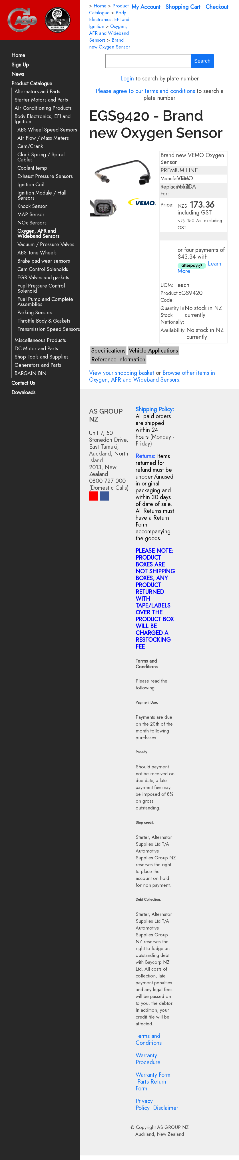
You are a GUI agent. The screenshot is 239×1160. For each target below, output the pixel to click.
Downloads (23, 393)
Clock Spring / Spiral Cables (41, 157)
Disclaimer (165, 1108)
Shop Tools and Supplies (42, 357)
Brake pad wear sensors (43, 261)
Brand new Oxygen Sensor (109, 43)
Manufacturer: (175, 178)
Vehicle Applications (153, 351)
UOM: (166, 285)
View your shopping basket (121, 373)
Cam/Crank (30, 146)
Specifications (108, 351)
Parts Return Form (151, 1085)
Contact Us (23, 383)
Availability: (173, 330)
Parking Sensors (34, 312)
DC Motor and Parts (36, 348)
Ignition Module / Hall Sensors (41, 195)
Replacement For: (174, 190)
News (17, 75)
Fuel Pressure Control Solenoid (41, 288)
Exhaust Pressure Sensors (45, 176)
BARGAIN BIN (31, 373)
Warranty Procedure (148, 1058)
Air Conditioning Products (43, 108)
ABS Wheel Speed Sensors (47, 130)
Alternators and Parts (37, 91)
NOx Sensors (32, 223)
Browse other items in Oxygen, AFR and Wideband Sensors (152, 376)
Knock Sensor (32, 206)
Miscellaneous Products (40, 340)
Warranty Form (153, 1075)
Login (127, 78)
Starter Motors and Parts (41, 100)
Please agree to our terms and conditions (145, 91)
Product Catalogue (31, 84)
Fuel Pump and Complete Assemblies (45, 302)
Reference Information (118, 359)
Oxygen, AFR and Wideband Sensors (38, 233)
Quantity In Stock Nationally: (172, 315)
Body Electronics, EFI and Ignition (43, 119)
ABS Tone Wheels (37, 253)
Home (18, 56)
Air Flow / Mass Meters (43, 138)
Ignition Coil (30, 184)
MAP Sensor (31, 214)
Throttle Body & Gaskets (43, 321)
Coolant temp (32, 168)
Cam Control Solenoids (42, 269)
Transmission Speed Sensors (48, 329)
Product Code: (169, 297)
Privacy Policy (144, 1104)
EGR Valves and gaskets (43, 277)
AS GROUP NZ (173, 1127)
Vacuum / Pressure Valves (45, 244)
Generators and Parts (38, 365)
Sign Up (20, 65)
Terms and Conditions (149, 1039)
